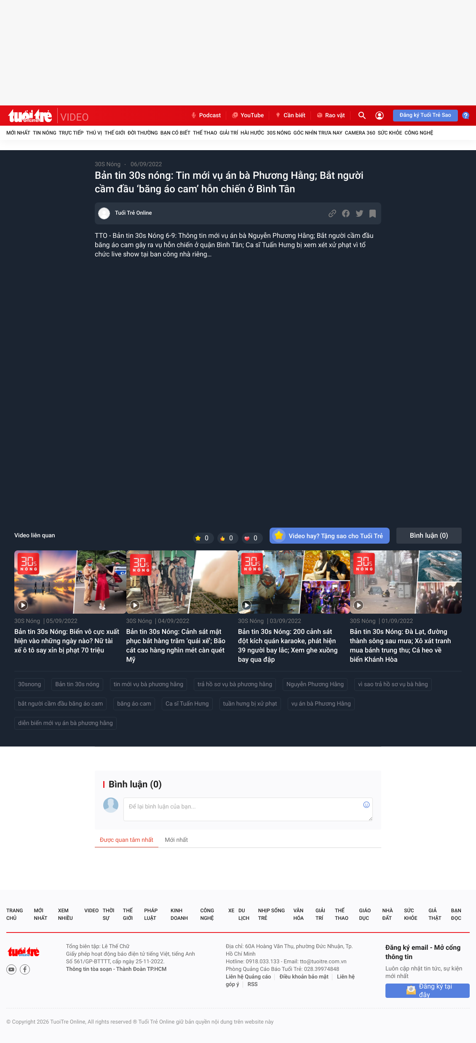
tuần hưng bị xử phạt (250, 704)
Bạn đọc (456, 914)
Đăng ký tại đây (435, 991)
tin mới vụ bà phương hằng (148, 684)
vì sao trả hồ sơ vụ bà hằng (393, 684)
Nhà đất (387, 914)
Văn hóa (298, 914)
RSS (253, 984)
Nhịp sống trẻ (271, 914)
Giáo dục (365, 914)
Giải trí (228, 133)
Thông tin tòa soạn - (91, 969)
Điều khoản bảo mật (304, 977)
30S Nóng (279, 133)
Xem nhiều (65, 914)
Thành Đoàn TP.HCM (141, 969)
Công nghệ (418, 133)
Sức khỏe (390, 133)
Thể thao (205, 133)
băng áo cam (134, 704)
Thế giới (114, 133)
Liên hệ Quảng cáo (248, 977)
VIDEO (74, 117)
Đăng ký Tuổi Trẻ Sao (425, 115)
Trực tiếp (71, 133)
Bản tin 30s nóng (77, 684)
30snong (29, 684)
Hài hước (252, 133)
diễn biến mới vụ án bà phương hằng (65, 723)
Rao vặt (330, 115)
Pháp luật (151, 914)
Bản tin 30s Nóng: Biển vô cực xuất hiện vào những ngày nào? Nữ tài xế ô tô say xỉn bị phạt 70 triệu (66, 641)
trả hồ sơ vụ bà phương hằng (235, 684)
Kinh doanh (179, 914)
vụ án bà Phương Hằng (321, 704)
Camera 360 (360, 133)
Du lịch (243, 914)
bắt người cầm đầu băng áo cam (60, 704)
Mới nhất (18, 133)
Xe (231, 911)
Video (91, 911)
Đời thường (143, 133)
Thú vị (94, 133)
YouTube (247, 115)
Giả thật (434, 914)
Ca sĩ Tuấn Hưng (187, 704)
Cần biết (289, 115)
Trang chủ (14, 914)
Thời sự (109, 914)
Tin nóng (44, 133)
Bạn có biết (175, 133)
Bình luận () (429, 535)
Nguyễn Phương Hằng (315, 684)
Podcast (205, 115)
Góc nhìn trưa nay (318, 133)
